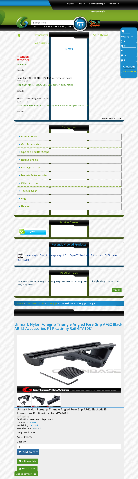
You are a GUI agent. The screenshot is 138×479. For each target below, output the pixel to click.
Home (19, 303)
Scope (117, 281)
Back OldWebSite (129, 72)
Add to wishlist (27, 461)
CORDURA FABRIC (26, 281)
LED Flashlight (40, 281)
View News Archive (111, 118)
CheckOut (129, 66)
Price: (20, 437)
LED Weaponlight (54, 281)
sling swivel (28, 284)
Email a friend (27, 468)
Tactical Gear (28, 191)
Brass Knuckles (29, 136)
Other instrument (31, 183)
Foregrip (52, 303)
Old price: (22, 432)
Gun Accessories (30, 144)
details (20, 70)
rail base (66, 281)
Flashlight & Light (30, 167)
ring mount (107, 281)
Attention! (23, 56)
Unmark (37, 428)
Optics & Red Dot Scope (34, 152)
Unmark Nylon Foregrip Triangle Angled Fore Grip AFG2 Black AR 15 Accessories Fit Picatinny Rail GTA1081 (67, 256)
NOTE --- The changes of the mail (33, 98)
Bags (23, 198)
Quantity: (22, 441)
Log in (82, 4)
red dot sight (92, 281)
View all (116, 290)
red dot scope (77, 281)
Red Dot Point (28, 159)
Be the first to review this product (35, 419)
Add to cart (28, 452)
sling (20, 284)
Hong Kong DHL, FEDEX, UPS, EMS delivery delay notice (44, 77)
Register (70, 4)
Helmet (24, 206)
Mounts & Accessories (33, 175)
